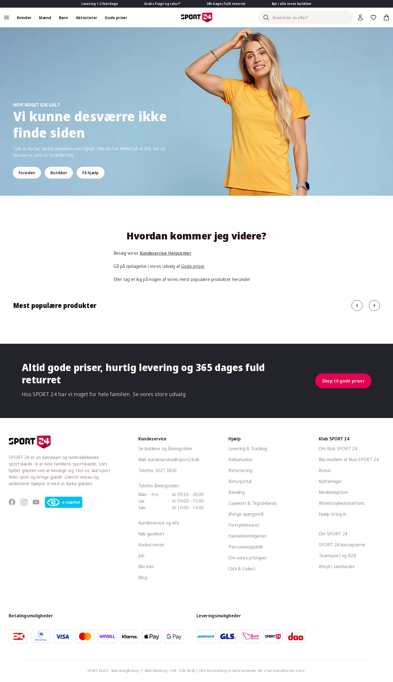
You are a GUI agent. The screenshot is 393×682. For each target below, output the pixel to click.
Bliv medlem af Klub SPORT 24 (349, 459)
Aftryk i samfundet (337, 567)
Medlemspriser (334, 492)
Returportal (240, 481)
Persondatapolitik (245, 547)
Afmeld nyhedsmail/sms (342, 503)
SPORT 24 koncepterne (342, 545)
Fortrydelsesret (244, 525)
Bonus (325, 470)
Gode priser (193, 266)
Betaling (236, 492)
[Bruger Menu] (360, 17)
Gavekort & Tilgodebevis (252, 503)
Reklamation (240, 459)
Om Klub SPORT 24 (338, 449)
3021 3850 (166, 470)
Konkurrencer (151, 545)
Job (141, 556)
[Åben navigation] (6, 17)
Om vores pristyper (247, 558)
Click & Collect (241, 569)
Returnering (240, 470)
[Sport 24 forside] (196, 17)
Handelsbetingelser (247, 536)
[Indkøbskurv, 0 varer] (386, 17)
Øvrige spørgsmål (245, 514)
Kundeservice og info (158, 523)
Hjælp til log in (332, 514)
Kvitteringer (330, 481)
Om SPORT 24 (333, 534)
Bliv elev (146, 567)
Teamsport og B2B (337, 556)
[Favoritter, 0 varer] (373, 17)
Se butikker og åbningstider (165, 449)
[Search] (306, 17)
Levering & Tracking (247, 449)
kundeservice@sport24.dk (173, 459)
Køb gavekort (151, 534)
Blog (142, 577)
